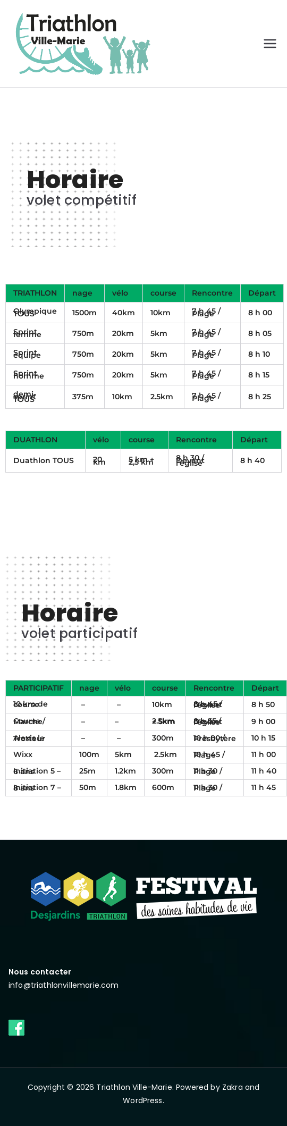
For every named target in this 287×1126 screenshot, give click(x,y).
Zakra (232, 1087)
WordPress (142, 1100)
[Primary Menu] (269, 43)
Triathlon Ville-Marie (134, 1087)
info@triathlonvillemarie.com (64, 985)
